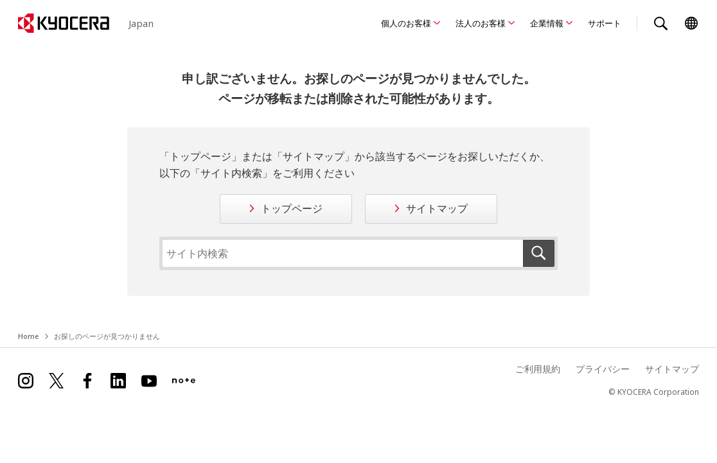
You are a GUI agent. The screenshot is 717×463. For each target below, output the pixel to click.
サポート (604, 23)
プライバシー (603, 369)
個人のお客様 (406, 23)
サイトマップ (437, 208)
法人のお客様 (481, 23)
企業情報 (546, 23)
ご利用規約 (537, 369)
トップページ (292, 208)
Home (28, 336)
